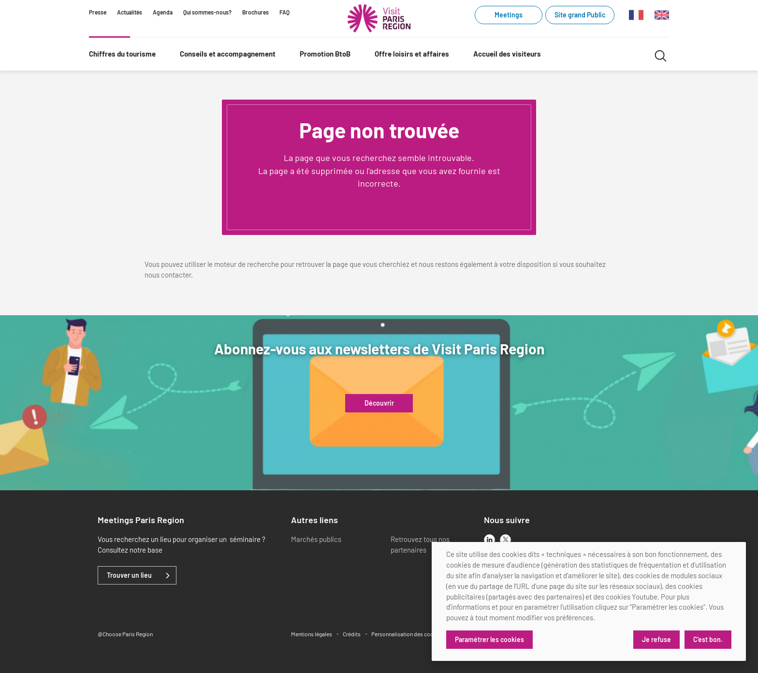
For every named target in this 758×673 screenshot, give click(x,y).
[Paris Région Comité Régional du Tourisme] (379, 18)
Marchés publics (316, 539)
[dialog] (589, 601)
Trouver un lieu (129, 575)
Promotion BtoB (325, 53)
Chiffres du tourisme (122, 53)
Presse (97, 12)
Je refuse (656, 639)
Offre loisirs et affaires (412, 53)
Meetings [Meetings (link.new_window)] (509, 15)
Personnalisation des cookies (407, 633)
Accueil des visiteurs (507, 53)
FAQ (284, 12)
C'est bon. (708, 639)
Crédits (352, 633)
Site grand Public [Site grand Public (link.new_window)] (579, 15)
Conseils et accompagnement (228, 53)
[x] (505, 539)
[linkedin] (489, 539)
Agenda (163, 12)
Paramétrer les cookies (489, 639)
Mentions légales (311, 633)
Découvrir (379, 403)
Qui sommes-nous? (207, 12)
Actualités (129, 12)
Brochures (255, 12)
